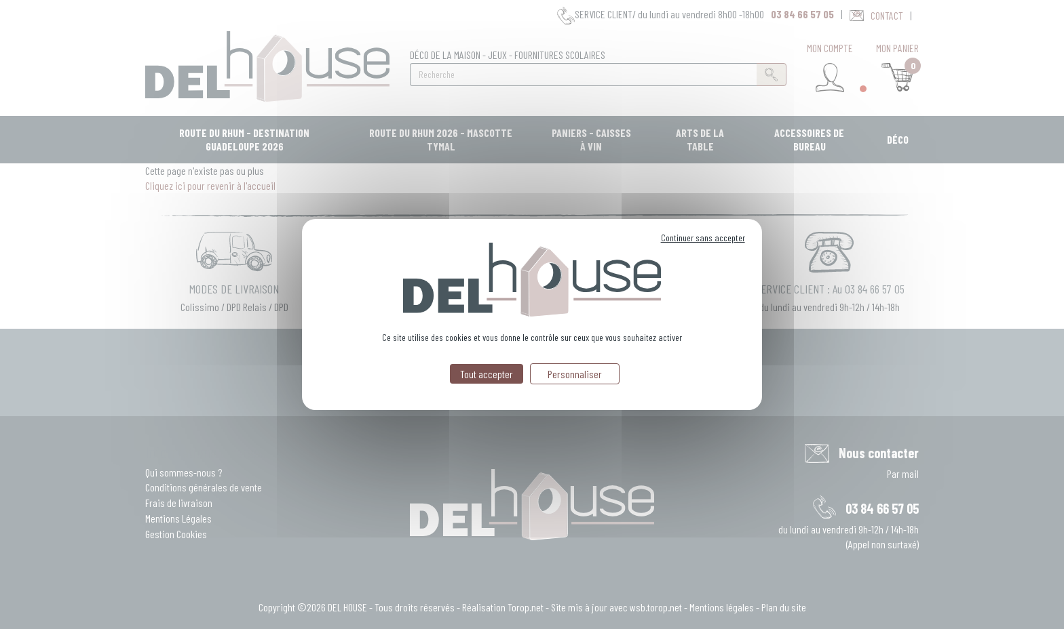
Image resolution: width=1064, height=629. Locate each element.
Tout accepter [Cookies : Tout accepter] (486, 373)
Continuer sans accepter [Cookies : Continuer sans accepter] (703, 237)
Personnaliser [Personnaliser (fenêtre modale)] (575, 373)
